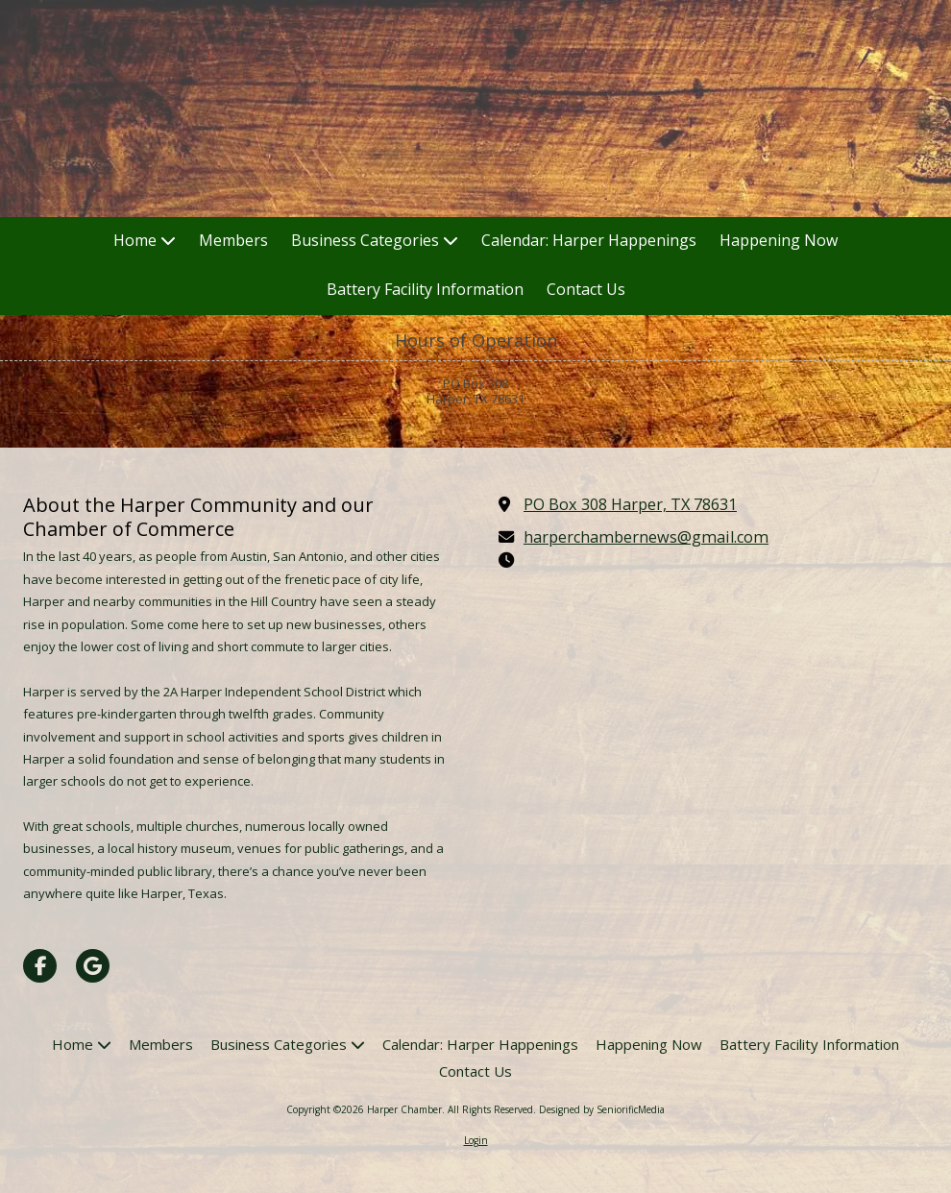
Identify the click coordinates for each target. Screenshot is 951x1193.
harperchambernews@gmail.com (646, 537)
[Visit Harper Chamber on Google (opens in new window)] (93, 966)
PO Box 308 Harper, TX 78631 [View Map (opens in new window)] (630, 504)
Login (476, 1140)
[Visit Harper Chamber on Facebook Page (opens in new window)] (40, 966)
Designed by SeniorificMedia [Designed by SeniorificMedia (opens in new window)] (602, 1109)
